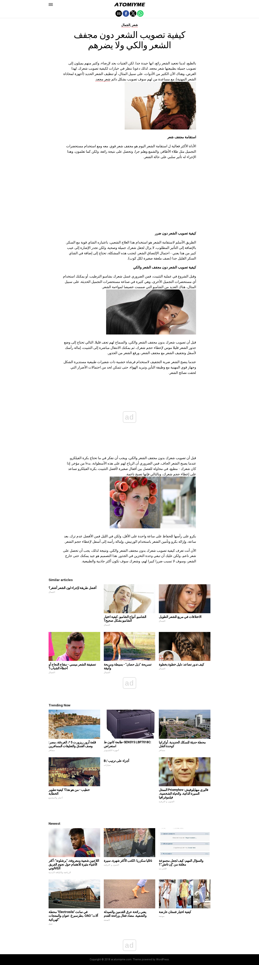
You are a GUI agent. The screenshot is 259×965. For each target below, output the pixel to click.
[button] (51, 4)
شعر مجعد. (102, 79)
